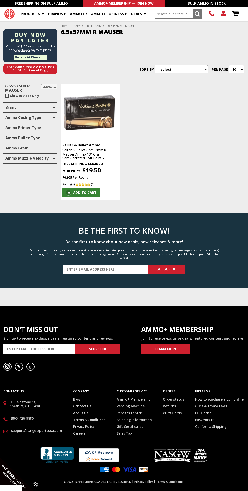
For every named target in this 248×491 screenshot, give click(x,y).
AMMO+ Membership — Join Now (124, 3)
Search (197, 14)
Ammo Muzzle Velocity (27, 158)
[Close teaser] (35, 484)
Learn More (166, 349)
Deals (136, 13)
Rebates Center (129, 413)
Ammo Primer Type (23, 127)
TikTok (30, 367)
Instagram (7, 367)
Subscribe (166, 269)
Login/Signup (223, 14)
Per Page (220, 69)
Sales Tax (124, 433)
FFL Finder (203, 413)
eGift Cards (172, 413)
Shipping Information (134, 419)
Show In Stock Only (24, 95)
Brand (11, 107)
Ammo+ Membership (134, 399)
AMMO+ (77, 13)
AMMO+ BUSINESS (107, 13)
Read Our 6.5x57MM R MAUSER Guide (30, 68)
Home (65, 25)
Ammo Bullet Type (22, 137)
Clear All (49, 87)
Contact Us (82, 406)
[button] (17, 474)
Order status (173, 399)
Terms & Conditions (89, 419)
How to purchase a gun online (219, 399)
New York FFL (205, 419)
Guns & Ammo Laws (211, 406)
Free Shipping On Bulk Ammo (41, 3)
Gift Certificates (130, 426)
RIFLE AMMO (95, 25)
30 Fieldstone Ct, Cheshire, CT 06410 (25, 404)
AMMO (78, 25)
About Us (80, 413)
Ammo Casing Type (23, 117)
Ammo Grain (17, 148)
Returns (169, 406)
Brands (55, 13)
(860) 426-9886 (211, 14)
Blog (76, 399)
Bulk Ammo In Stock (207, 3)
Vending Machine (131, 406)
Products (30, 13)
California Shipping (210, 426)
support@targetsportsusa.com (36, 430)
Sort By (147, 69)
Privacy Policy (83, 426)
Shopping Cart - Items (235, 14)
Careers (79, 433)
